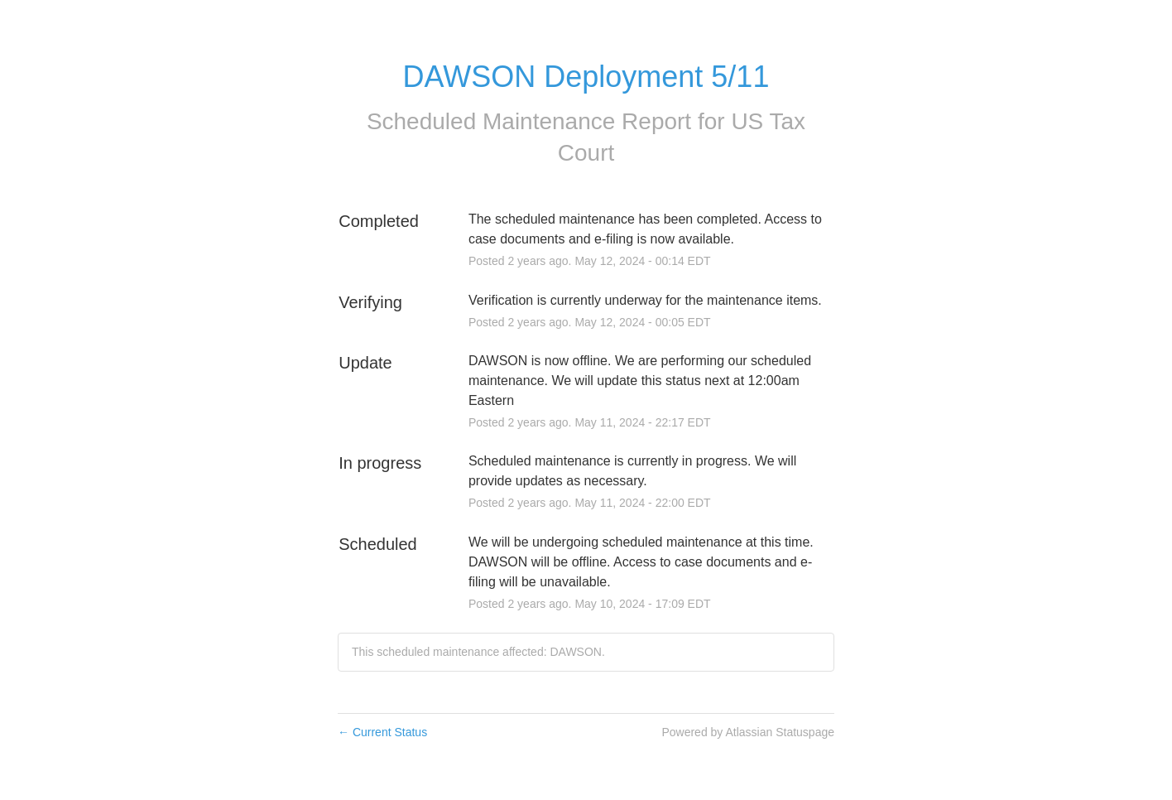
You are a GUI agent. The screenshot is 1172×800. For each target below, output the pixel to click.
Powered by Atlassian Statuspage (747, 732)
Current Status (382, 732)
